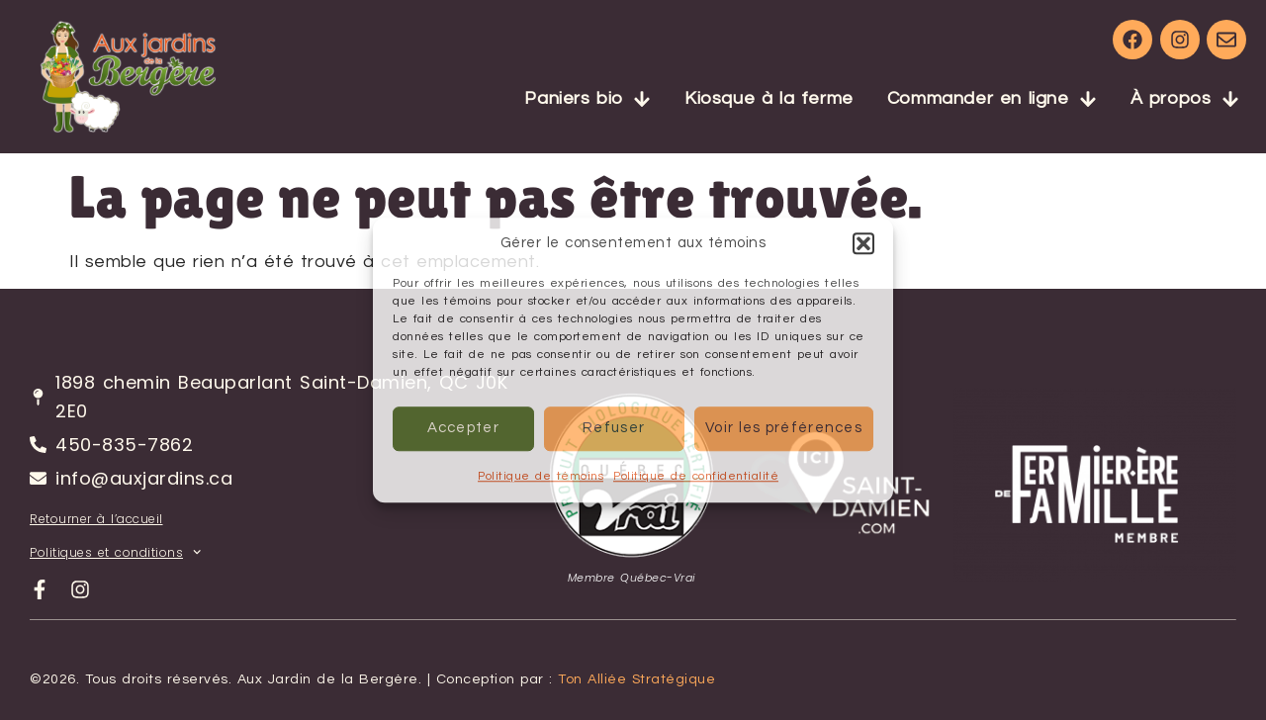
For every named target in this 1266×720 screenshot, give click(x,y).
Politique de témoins (540, 476)
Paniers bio (587, 99)
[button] (863, 244)
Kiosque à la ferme (769, 98)
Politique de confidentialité (695, 476)
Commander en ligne (992, 99)
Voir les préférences (783, 427)
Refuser (614, 427)
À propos (1184, 99)
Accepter (463, 427)
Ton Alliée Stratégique (636, 679)
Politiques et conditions (115, 552)
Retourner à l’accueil (96, 518)
